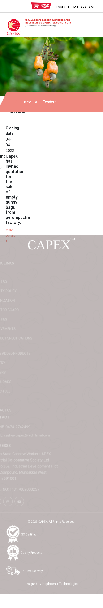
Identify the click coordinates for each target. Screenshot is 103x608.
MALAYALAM (83, 7)
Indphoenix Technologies (60, 577)
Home (27, 102)
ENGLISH (62, 7)
